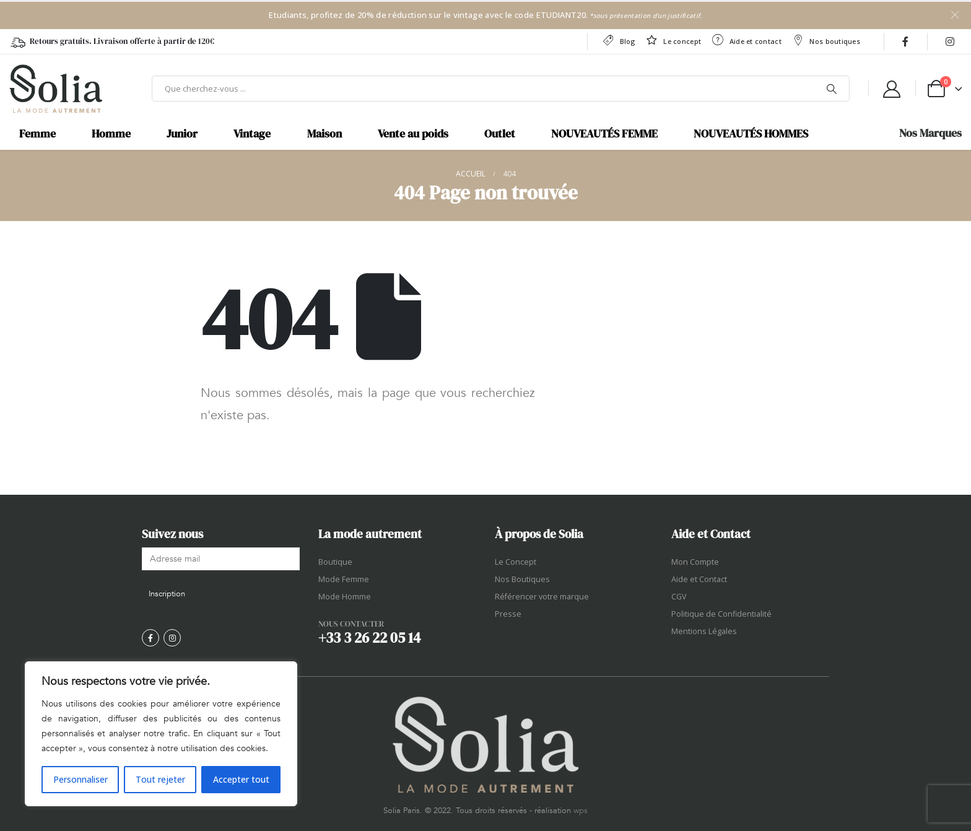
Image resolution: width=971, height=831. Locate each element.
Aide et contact (746, 39)
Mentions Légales (704, 631)
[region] (161, 733)
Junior (182, 133)
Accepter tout (241, 779)
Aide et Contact (699, 579)
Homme (111, 133)
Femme (37, 133)
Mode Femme (343, 579)
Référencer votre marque (542, 596)
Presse (508, 614)
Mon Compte (695, 562)
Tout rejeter (160, 779)
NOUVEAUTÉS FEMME (604, 133)
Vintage (252, 133)
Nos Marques (930, 133)
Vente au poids (413, 133)
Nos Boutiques (522, 579)
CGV (679, 596)
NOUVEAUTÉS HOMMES (751, 133)
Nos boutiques (825, 39)
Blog (618, 39)
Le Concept (515, 562)
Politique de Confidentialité (721, 614)
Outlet (499, 133)
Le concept (673, 39)
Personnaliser (80, 779)
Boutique (335, 562)
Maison (324, 133)
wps (580, 810)
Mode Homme (344, 596)
